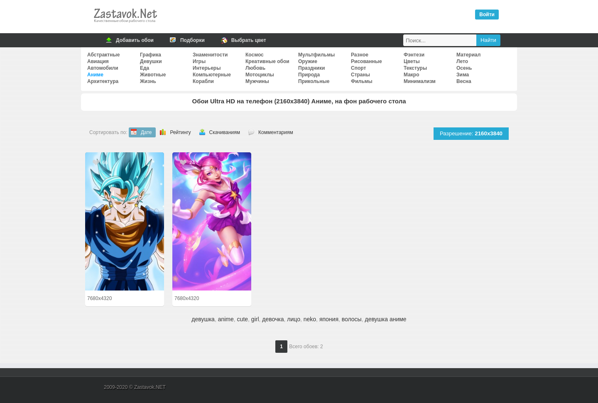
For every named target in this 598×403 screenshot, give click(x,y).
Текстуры (415, 68)
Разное (359, 55)
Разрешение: (471, 133)
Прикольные (313, 81)
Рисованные (366, 61)
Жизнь (148, 81)
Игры (199, 61)
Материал (468, 55)
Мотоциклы (259, 75)
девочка (273, 319)
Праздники (311, 68)
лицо (293, 319)
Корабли (203, 81)
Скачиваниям (224, 132)
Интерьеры (207, 68)
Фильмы (362, 81)
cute (242, 319)
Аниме (95, 75)
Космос (254, 55)
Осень (464, 68)
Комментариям (275, 132)
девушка (203, 319)
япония (328, 319)
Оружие (307, 61)
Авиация (98, 61)
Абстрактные (103, 55)
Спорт (358, 68)
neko (310, 319)
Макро (411, 75)
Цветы (412, 61)
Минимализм (420, 81)
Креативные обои (267, 61)
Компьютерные (212, 75)
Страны (360, 75)
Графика (150, 55)
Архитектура (102, 81)
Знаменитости (210, 55)
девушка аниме (385, 319)
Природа (309, 75)
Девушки (151, 61)
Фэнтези (414, 55)
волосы (352, 319)
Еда (144, 68)
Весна (463, 81)
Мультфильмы (316, 55)
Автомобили (102, 68)
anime (226, 319)
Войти (487, 14)
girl (255, 319)
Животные (153, 75)
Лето (462, 61)
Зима (462, 75)
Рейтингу (180, 132)
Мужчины (257, 81)
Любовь (255, 68)
